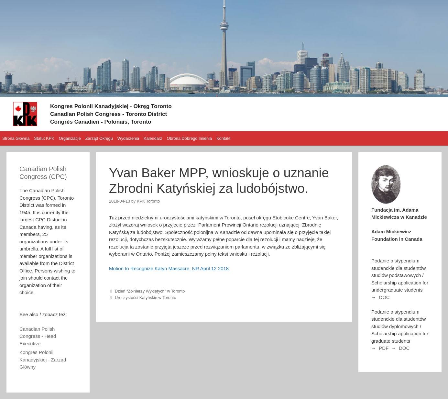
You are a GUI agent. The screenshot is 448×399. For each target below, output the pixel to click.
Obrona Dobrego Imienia (189, 138)
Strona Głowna (15, 138)
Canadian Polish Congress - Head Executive (37, 336)
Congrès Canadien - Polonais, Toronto (109, 121)
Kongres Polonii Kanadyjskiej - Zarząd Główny (42, 359)
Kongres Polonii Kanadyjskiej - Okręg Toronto (120, 105)
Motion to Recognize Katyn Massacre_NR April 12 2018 (169, 268)
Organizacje (70, 138)
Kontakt (223, 138)
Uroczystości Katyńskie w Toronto (145, 297)
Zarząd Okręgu (99, 138)
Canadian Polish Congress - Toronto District (118, 113)
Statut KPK (44, 138)
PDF (383, 348)
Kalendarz (153, 138)
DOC (384, 297)
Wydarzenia (128, 138)
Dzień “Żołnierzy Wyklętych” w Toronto (150, 291)
